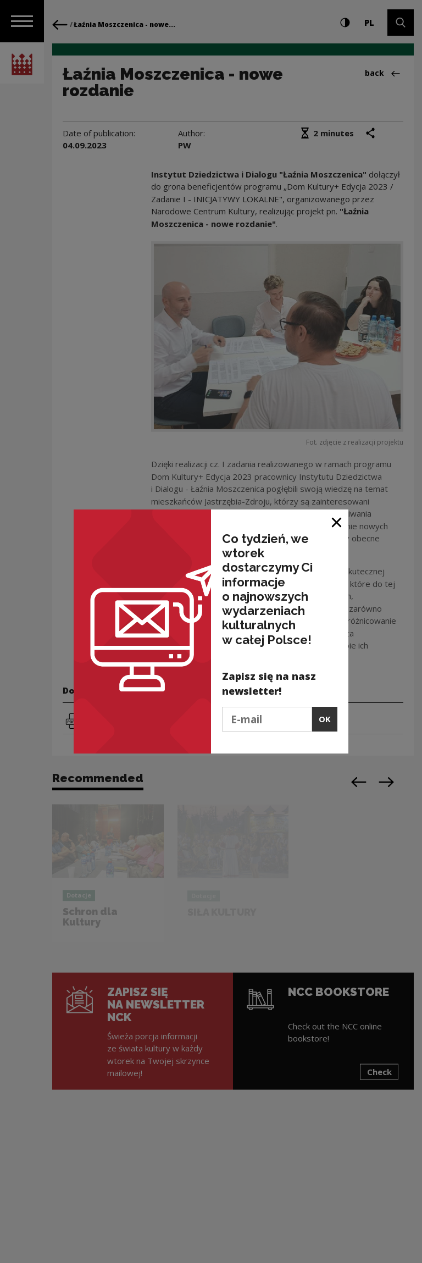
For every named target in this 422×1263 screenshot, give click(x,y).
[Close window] (337, 521)
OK (325, 718)
